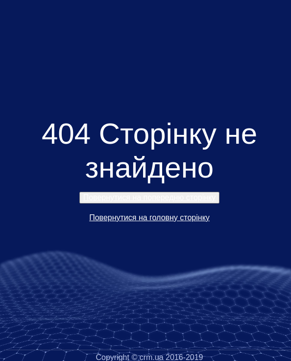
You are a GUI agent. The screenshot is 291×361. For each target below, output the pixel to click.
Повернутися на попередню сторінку (149, 197)
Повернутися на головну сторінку (149, 217)
